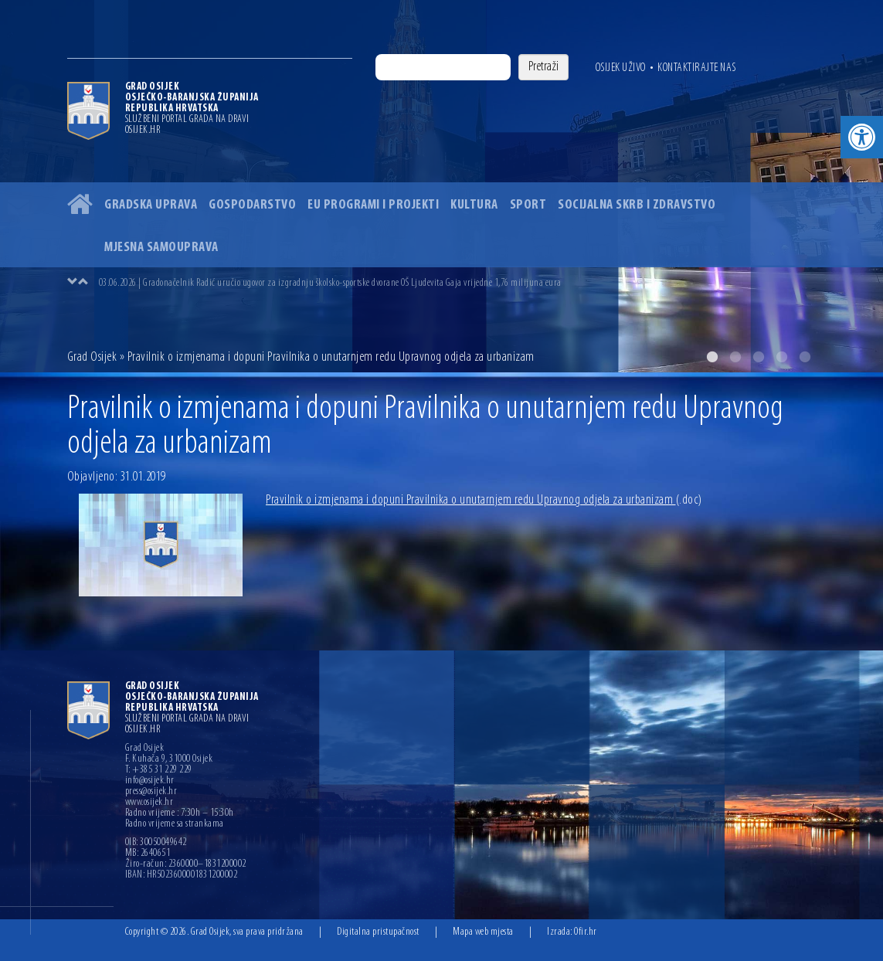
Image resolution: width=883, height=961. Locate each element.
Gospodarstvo (252, 205)
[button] (862, 137)
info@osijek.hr (150, 781)
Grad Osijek (93, 357)
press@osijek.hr (151, 791)
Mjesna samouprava (161, 247)
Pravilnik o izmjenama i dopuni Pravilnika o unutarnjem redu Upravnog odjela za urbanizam (484, 500)
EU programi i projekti (373, 205)
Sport (528, 205)
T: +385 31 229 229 (158, 770)
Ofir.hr (585, 932)
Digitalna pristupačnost (378, 932)
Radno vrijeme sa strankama (174, 824)
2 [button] (735, 357)
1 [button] (712, 357)
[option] (457, 282)
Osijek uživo (621, 68)
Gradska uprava (150, 205)
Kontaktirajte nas (696, 68)
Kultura (474, 205)
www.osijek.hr (149, 802)
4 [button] (782, 357)
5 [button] (805, 357)
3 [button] (758, 357)
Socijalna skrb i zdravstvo (636, 205)
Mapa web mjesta (483, 932)
